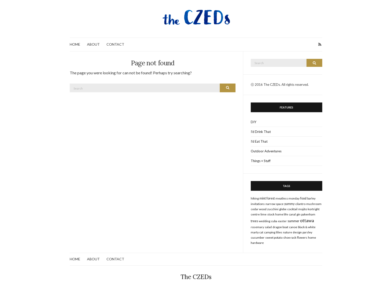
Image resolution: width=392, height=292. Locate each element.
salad (268, 227)
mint (263, 198)
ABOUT (93, 44)
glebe (282, 209)
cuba (274, 221)
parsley (307, 232)
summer (293, 221)
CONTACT (115, 44)
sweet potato (273, 237)
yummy (289, 204)
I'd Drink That (261, 132)
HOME (75, 44)
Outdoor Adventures (266, 151)
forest (270, 198)
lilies (279, 232)
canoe (293, 227)
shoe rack (289, 237)
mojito (302, 209)
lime (263, 214)
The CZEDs (196, 277)
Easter (282, 221)
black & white (307, 227)
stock (270, 214)
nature (287, 232)
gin (298, 214)
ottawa (307, 220)
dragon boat (280, 227)
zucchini (272, 209)
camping (269, 232)
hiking (255, 198)
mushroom (314, 204)
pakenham (308, 214)
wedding (264, 221)
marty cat (257, 232)
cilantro (300, 204)
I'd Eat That (259, 141)
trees (254, 221)
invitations (258, 204)
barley (311, 198)
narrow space (275, 204)
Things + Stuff (260, 161)
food (303, 198)
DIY (253, 122)
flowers (302, 237)
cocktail (292, 209)
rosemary (257, 227)
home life (281, 214)
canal (292, 214)
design (297, 232)
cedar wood (258, 209)
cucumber (257, 237)
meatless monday (288, 198)
